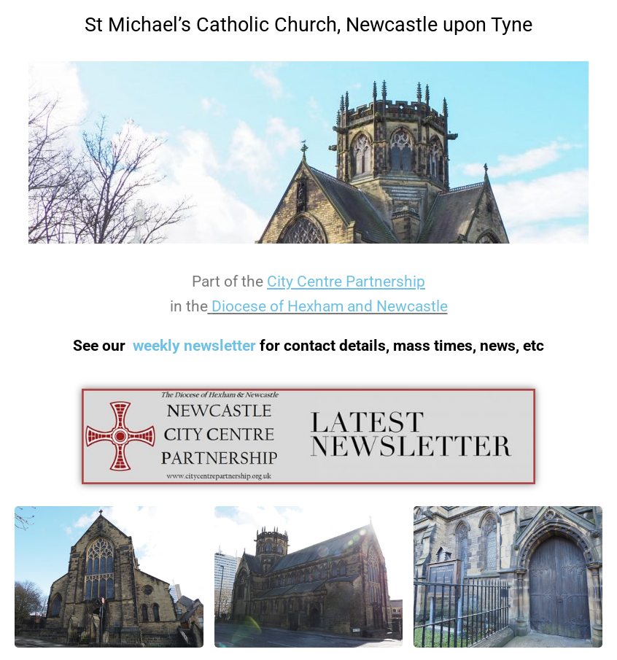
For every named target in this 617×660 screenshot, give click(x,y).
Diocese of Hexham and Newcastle (330, 306)
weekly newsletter (194, 345)
